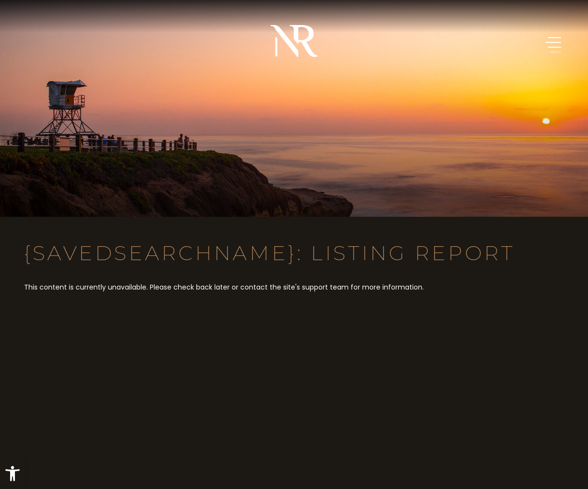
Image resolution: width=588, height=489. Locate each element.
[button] (12, 473)
